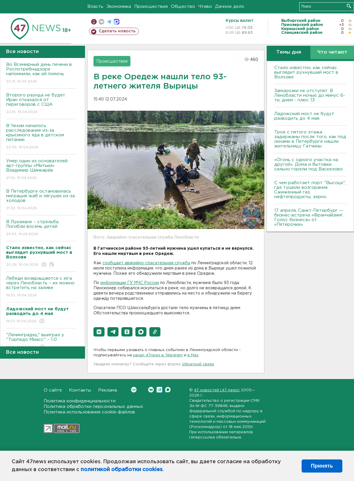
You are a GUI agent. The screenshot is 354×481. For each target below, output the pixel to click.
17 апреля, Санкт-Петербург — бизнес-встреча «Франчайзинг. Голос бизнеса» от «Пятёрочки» (309, 217)
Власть (95, 6)
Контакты (80, 390)
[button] (99, 331)
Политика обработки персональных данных (93, 406)
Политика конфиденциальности (80, 401)
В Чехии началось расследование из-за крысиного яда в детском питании (41, 137)
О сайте (53, 390)
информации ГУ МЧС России (129, 283)
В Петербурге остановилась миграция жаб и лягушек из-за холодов (41, 200)
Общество (183, 6)
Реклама (107, 390)
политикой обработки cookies (121, 469)
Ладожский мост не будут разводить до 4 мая (304, 116)
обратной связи (198, 364)
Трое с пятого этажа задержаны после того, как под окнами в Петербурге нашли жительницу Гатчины (310, 139)
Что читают (332, 52)
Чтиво (205, 6)
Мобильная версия (94, 21)
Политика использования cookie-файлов (89, 412)
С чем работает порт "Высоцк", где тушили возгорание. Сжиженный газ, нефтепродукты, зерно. (310, 190)
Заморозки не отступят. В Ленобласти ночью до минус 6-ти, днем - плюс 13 (309, 95)
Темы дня (288, 52)
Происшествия (151, 6)
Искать (349, 6)
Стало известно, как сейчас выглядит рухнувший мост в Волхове (306, 72)
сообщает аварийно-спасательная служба (146, 263)
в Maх (193, 355)
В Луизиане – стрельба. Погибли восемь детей (41, 228)
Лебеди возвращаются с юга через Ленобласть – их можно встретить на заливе (41, 287)
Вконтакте (134, 389)
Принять (322, 466)
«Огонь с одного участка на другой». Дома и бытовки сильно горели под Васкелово (308, 164)
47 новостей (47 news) (217, 390)
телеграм (109, 21)
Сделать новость (117, 31)
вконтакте (101, 21)
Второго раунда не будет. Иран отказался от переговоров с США (41, 103)
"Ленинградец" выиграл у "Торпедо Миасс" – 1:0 (41, 341)
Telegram (159, 389)
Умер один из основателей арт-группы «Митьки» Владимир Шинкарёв (41, 169)
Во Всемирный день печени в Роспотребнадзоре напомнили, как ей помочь (41, 73)
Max (168, 389)
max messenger (116, 21)
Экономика (119, 6)
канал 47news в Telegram (158, 355)
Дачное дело (229, 6)
